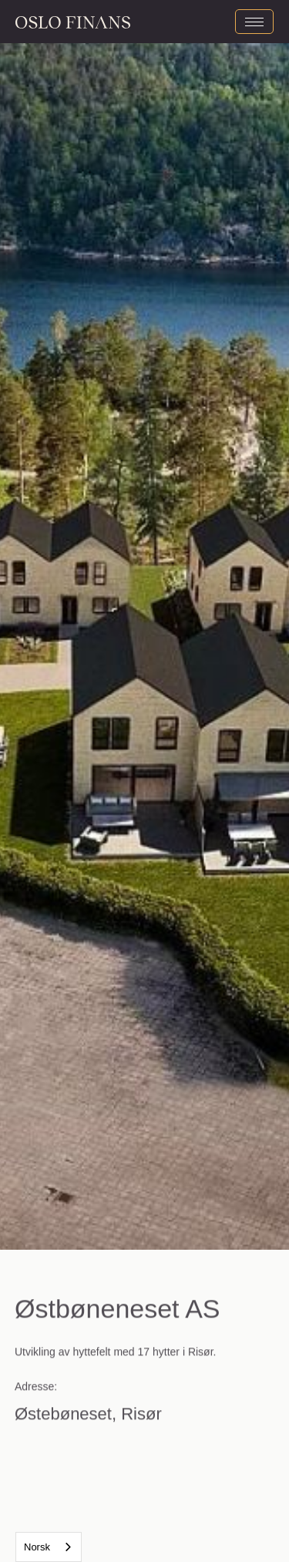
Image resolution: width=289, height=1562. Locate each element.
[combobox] (48, 1547)
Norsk (37, 1547)
